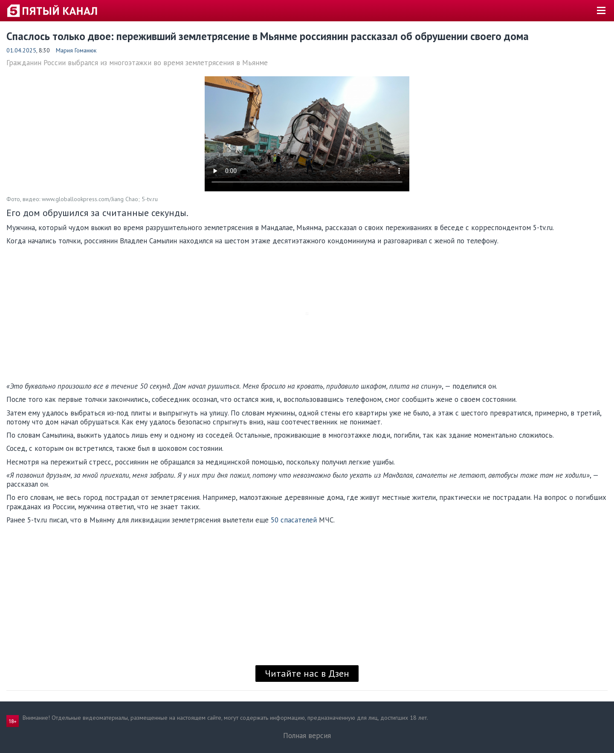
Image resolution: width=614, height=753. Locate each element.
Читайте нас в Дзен (307, 673)
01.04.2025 (21, 50)
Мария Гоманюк (76, 50)
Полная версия (307, 735)
